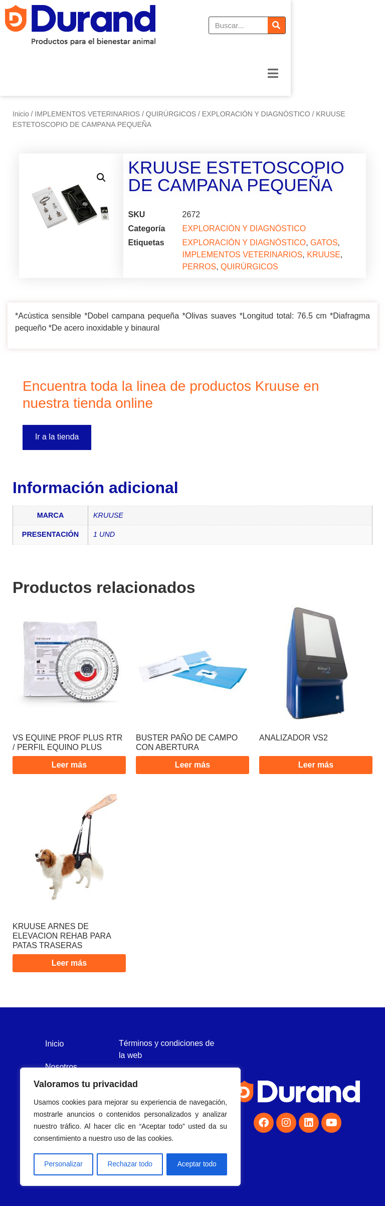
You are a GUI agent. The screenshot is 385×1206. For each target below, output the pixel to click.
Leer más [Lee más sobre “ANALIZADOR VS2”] (315, 765)
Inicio (21, 114)
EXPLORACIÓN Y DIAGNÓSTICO (256, 114)
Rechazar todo (130, 1164)
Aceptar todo (197, 1164)
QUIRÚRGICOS (171, 114)
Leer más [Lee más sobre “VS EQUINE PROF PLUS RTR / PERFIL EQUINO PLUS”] (69, 765)
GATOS (324, 242)
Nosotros (61, 1067)
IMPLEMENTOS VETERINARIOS (87, 114)
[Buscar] (370, 25)
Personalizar (63, 1164)
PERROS (199, 266)
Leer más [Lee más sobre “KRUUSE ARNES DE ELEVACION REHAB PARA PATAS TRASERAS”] (69, 963)
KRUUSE (323, 254)
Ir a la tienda (57, 437)
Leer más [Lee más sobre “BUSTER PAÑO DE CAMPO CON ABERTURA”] (192, 765)
